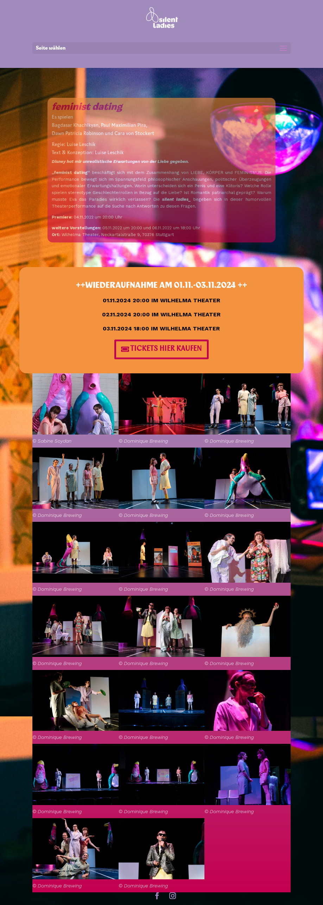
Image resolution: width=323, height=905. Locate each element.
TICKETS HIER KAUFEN (166, 349)
